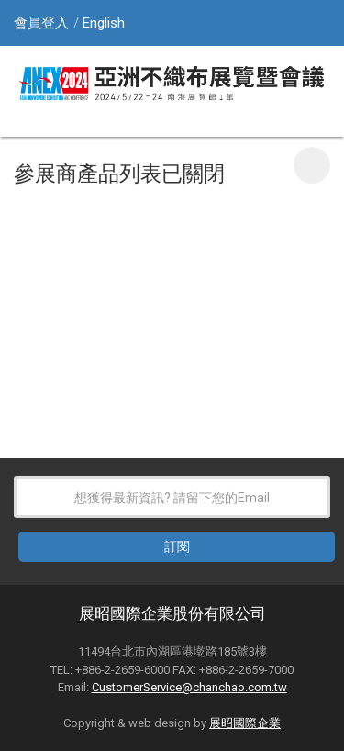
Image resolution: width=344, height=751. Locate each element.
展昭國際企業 (245, 723)
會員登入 (41, 23)
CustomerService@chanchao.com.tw (189, 687)
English (104, 23)
